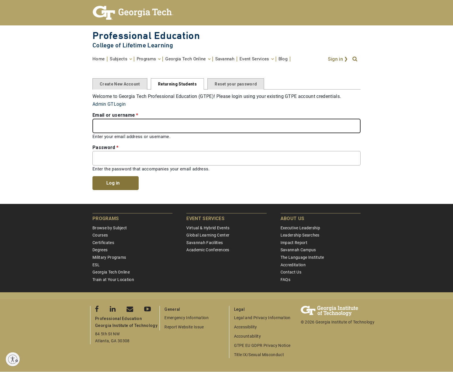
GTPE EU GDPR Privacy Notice (262, 345)
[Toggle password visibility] (354, 158)
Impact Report (294, 242)
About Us (293, 218)
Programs (105, 218)
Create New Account (120, 84)
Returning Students (177, 84)
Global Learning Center (207, 235)
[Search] (355, 59)
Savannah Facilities (204, 242)
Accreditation (293, 265)
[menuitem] (99, 59)
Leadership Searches (300, 235)
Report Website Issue (184, 327)
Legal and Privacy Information (262, 317)
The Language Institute (302, 257)
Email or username (113, 115)
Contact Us (291, 272)
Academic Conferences (207, 250)
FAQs (285, 279)
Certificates (103, 242)
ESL (96, 265)
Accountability (247, 336)
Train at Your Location (113, 279)
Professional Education (146, 35)
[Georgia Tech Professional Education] (226, 12)
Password (103, 147)
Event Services (205, 218)
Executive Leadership (300, 228)
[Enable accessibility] (13, 359)
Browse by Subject (109, 228)
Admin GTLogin (109, 104)
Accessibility (245, 327)
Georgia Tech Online (111, 272)
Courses (100, 235)
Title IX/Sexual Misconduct (259, 354)
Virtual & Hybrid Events (207, 228)
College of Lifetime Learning (132, 45)
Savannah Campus (298, 250)
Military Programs (109, 257)
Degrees (99, 250)
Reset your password (236, 84)
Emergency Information (186, 317)
